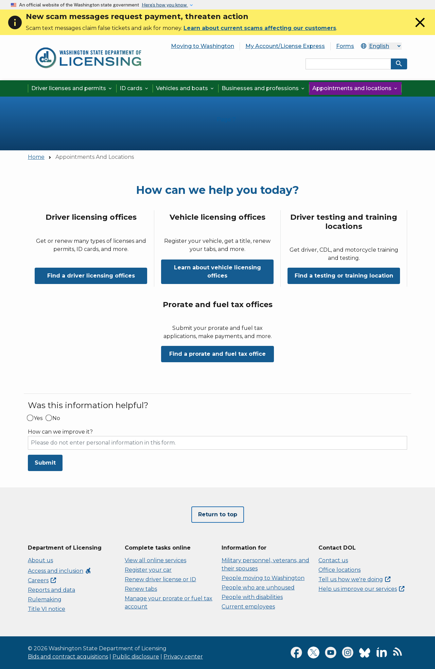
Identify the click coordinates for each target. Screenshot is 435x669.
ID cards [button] (134, 88)
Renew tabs (141, 589)
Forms (345, 46)
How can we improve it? (60, 432)
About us (40, 560)
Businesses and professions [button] (264, 88)
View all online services (155, 560)
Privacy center (183, 656)
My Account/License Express (285, 46)
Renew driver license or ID (160, 579)
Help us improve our (361, 589)
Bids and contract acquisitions (68, 656)
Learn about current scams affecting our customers (260, 28)
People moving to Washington (263, 578)
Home (36, 157)
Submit (45, 462)
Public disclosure (135, 656)
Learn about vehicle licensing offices (217, 271)
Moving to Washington (202, 46)
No (56, 418)
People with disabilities (252, 597)
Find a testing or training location (344, 275)
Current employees (248, 606)
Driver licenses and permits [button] (72, 88)
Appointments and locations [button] (355, 88)
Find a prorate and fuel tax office (217, 354)
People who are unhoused (258, 587)
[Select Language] (385, 46)
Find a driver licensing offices (91, 275)
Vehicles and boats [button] (185, 88)
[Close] (420, 29)
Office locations (339, 570)
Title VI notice (46, 609)
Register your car (148, 570)
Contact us (333, 560)
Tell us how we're (354, 579)
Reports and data (51, 590)
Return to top (217, 514)
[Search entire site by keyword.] (348, 63)
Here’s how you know (165, 4)
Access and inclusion (59, 571)
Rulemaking (45, 599)
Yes (38, 418)
